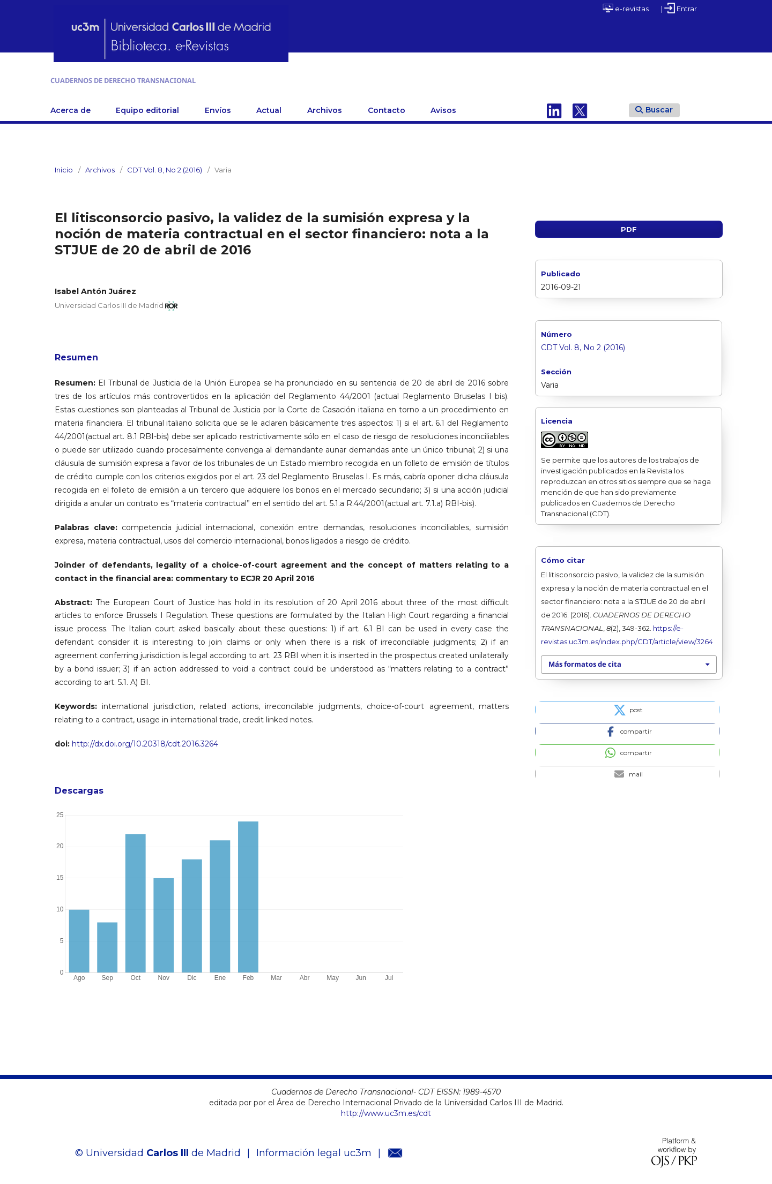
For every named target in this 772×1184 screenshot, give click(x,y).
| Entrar (679, 8)
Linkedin (554, 107)
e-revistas (626, 8)
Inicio (64, 167)
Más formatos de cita (584, 662)
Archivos (324, 107)
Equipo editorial (147, 107)
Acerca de (70, 107)
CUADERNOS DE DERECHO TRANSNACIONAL (190, 79)
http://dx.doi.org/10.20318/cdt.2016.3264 (145, 741)
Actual (268, 107)
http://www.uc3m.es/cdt (386, 1111)
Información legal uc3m (314, 1150)
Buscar (654, 107)
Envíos (218, 107)
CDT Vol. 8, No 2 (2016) (164, 167)
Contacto (386, 107)
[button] (627, 707)
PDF (629, 226)
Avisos (443, 107)
